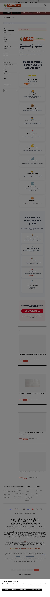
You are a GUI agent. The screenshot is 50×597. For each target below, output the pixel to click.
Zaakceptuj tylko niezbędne (10, 589)
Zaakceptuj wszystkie (35, 589)
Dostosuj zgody (23, 589)
